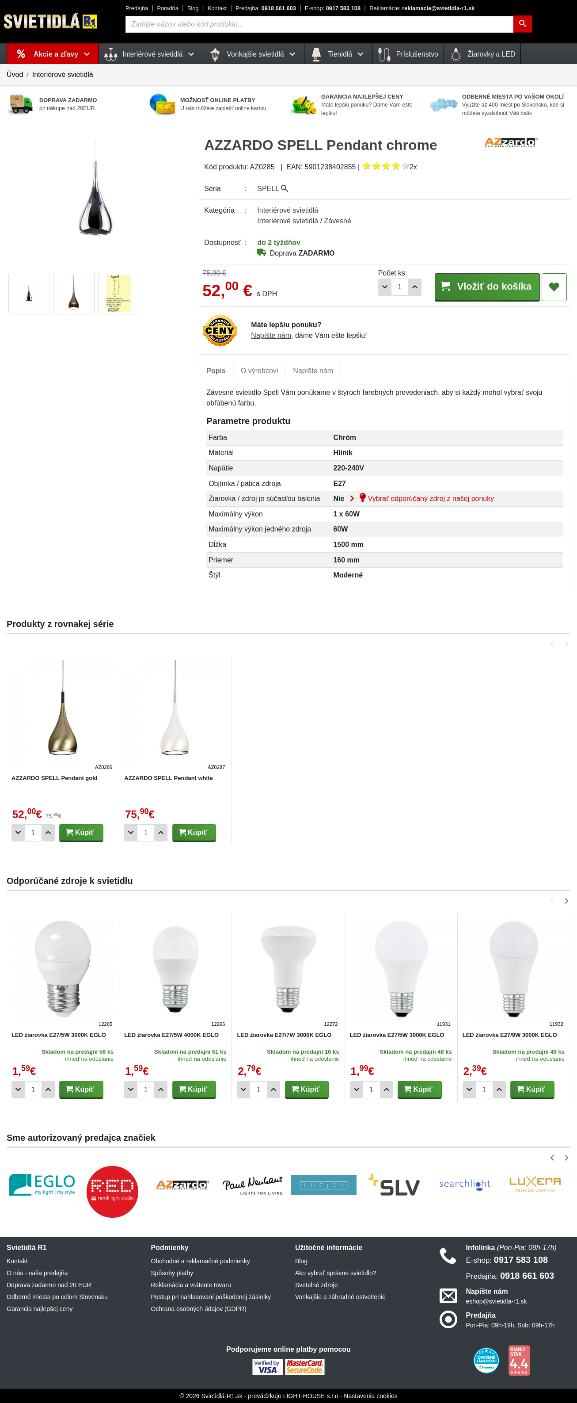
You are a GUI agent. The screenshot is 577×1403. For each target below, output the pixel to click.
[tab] (216, 371)
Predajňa (136, 8)
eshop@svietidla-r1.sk (496, 1301)
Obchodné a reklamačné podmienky (200, 1261)
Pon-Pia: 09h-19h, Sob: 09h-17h (510, 1325)
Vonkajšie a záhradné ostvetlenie (340, 1296)
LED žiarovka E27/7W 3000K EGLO (284, 1035)
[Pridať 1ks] (411, 287)
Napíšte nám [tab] (313, 371)
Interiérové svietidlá (62, 74)
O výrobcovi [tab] (259, 371)
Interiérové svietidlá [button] (150, 54)
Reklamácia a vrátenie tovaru (191, 1284)
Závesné (337, 221)
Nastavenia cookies (370, 1395)
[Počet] (397, 287)
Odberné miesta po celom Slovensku (57, 1296)
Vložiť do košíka (485, 286)
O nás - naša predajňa (37, 1273)
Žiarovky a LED (482, 54)
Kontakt (217, 8)
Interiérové (287, 210)
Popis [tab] (216, 371)
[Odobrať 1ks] (381, 287)
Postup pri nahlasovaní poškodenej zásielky (211, 1296)
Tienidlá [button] (338, 54)
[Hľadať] (522, 24)
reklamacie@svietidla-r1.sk (422, 8)
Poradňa (167, 8)
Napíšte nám (271, 335)
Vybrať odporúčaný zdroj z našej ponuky (420, 498)
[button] (553, 644)
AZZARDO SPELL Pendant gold (54, 778)
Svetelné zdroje (316, 1284)
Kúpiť (80, 832)
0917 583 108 (333, 8)
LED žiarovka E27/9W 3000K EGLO (510, 1035)
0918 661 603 (265, 8)
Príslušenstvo (408, 54)
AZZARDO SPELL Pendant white (168, 778)
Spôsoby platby (172, 1273)
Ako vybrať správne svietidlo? (335, 1273)
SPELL (272, 188)
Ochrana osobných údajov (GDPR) (199, 1308)
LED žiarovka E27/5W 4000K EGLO (171, 1035)
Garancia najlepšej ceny (39, 1308)
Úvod (15, 74)
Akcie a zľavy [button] (63, 54)
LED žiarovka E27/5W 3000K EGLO (58, 1035)
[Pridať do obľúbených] (554, 287)
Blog (193, 8)
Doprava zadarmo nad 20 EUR (49, 1284)
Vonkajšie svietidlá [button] (254, 54)
